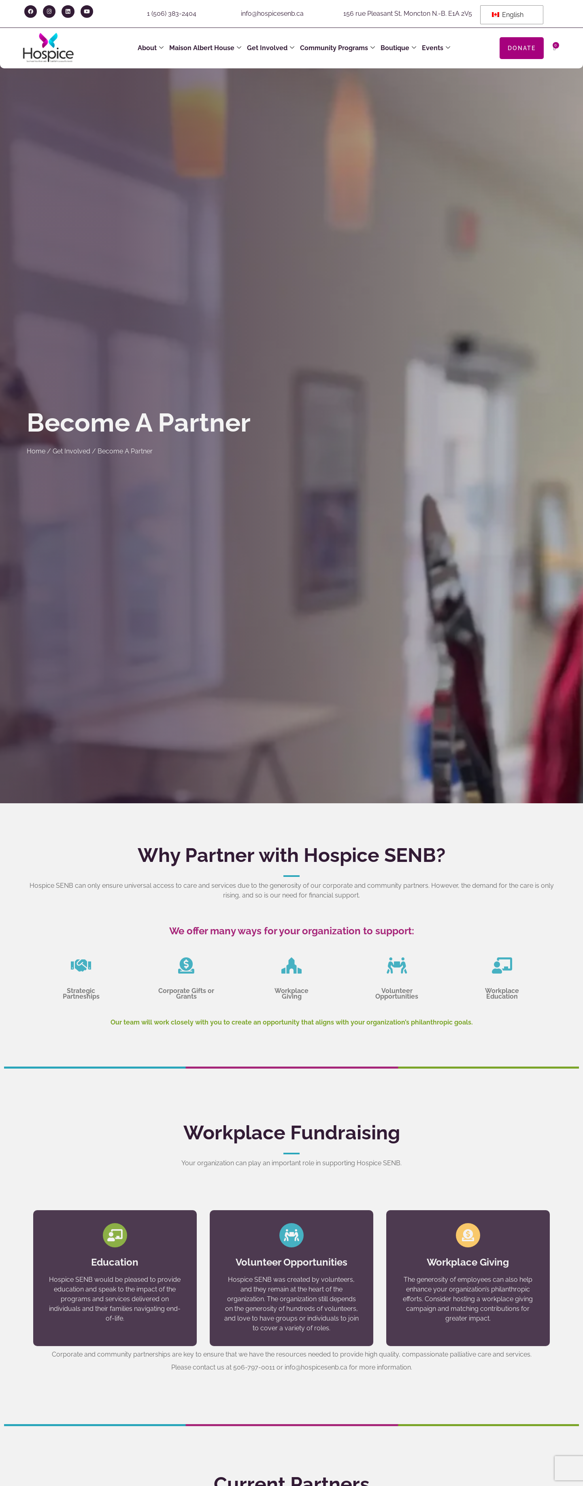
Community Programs (337, 48)
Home (36, 451)
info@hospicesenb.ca (272, 13)
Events (436, 48)
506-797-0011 (254, 1367)
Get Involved (270, 48)
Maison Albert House (205, 48)
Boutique (398, 48)
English (507, 15)
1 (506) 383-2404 (171, 13)
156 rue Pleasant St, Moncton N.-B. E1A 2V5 (407, 13)
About (151, 48)
